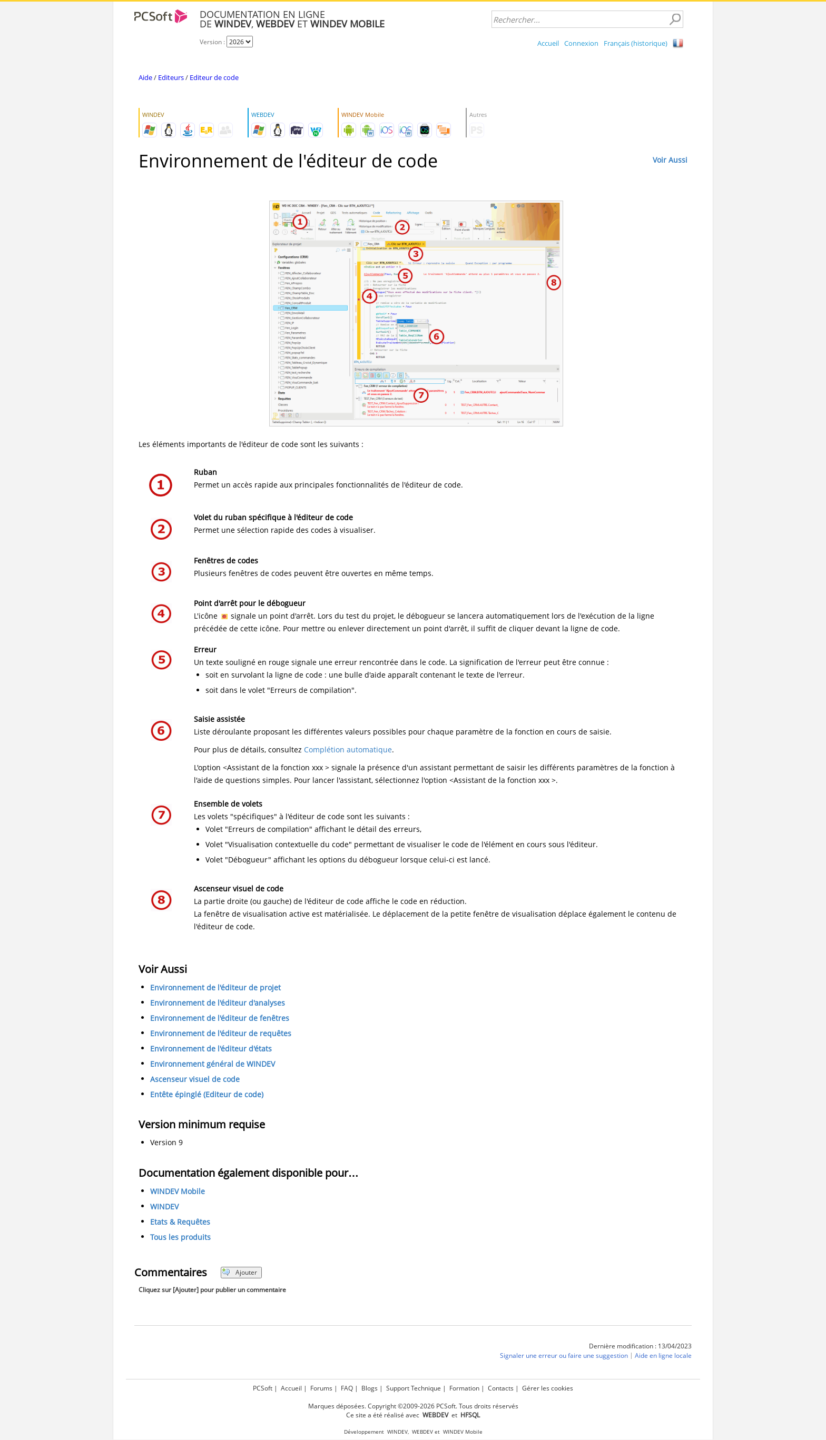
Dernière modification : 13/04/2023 (640, 1346)
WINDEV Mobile (177, 1191)
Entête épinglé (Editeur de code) (206, 1094)
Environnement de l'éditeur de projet (215, 987)
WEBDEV (422, 1431)
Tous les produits (180, 1237)
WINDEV (164, 1206)
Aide (145, 77)
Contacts (501, 1388)
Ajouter (239, 1272)
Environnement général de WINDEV (212, 1064)
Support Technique (413, 1388)
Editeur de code (214, 77)
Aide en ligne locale (663, 1355)
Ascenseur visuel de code (195, 1079)
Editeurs (171, 77)
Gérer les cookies (547, 1388)
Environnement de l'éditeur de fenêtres (219, 1018)
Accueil (548, 43)
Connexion (581, 43)
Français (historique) (635, 43)
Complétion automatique (348, 749)
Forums (321, 1388)
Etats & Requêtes (180, 1222)
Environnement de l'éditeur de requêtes (220, 1033)
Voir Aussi (670, 160)
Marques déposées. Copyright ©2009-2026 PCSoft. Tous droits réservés (413, 1406)
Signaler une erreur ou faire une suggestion (564, 1355)
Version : (213, 41)
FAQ (347, 1388)
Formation (464, 1388)
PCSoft (262, 1388)
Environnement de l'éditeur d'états (211, 1049)
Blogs (369, 1388)
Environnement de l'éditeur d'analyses (217, 1003)
